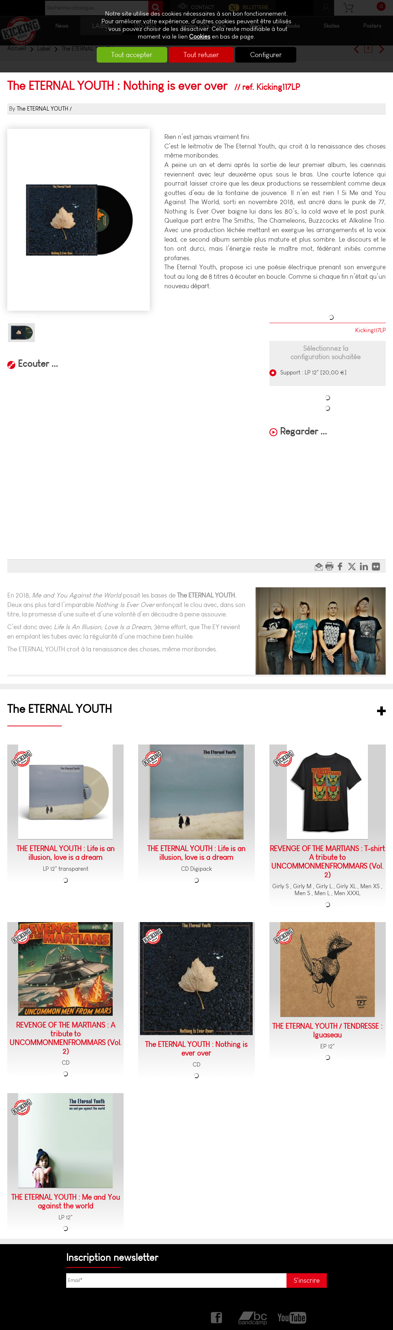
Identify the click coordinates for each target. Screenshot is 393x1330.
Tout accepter (131, 55)
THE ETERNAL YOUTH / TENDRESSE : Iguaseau (327, 1030)
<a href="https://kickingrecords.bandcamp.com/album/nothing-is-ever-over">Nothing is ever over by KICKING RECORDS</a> (78, 381)
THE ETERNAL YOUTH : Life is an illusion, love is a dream (65, 853)
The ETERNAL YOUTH (42, 108)
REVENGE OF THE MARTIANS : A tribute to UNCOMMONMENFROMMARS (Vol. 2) (65, 1038)
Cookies (199, 36)
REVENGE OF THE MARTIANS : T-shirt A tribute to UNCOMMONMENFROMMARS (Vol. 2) (327, 861)
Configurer (266, 55)
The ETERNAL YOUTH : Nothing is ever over (196, 1048)
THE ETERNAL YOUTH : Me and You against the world (65, 1201)
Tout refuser (201, 55)
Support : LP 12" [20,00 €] (312, 372)
